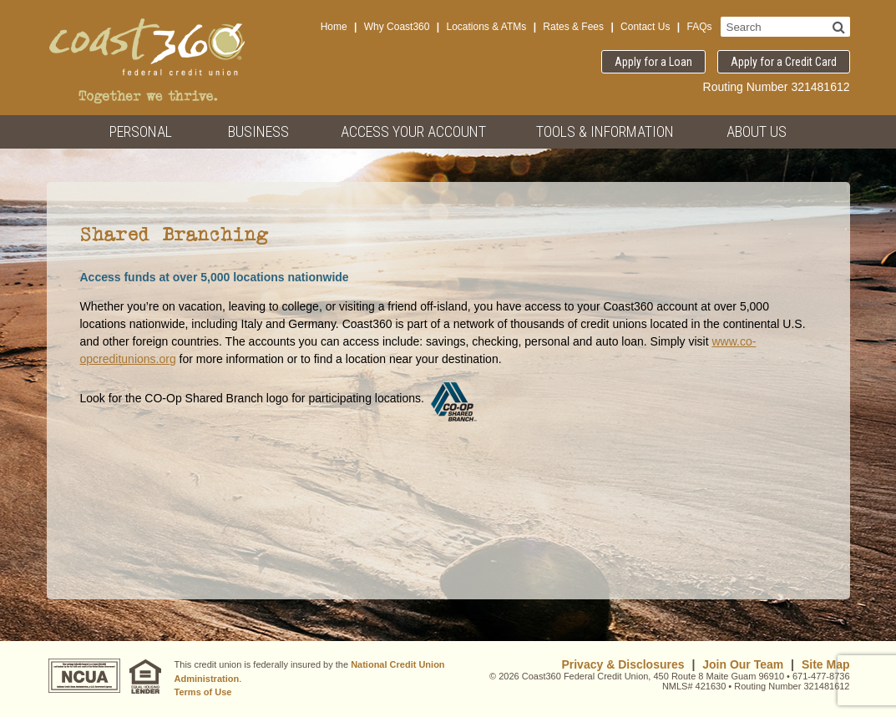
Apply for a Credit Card (784, 61)
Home (334, 27)
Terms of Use (203, 692)
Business (258, 131)
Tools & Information (605, 131)
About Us (756, 131)
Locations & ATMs (486, 27)
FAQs (698, 27)
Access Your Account (413, 131)
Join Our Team (742, 664)
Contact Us (645, 27)
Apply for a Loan (653, 61)
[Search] (839, 27)
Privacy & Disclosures (622, 664)
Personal (140, 131)
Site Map (826, 664)
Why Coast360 (397, 27)
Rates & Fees (573, 27)
